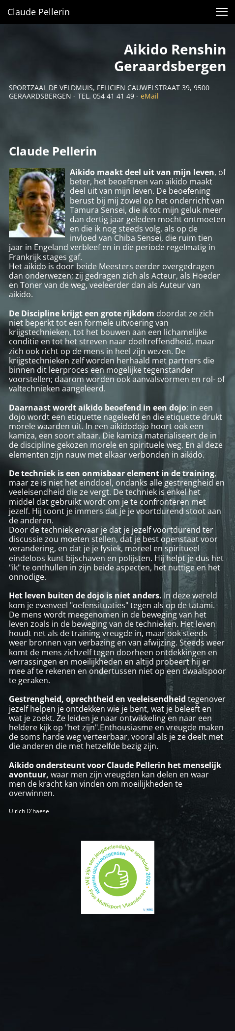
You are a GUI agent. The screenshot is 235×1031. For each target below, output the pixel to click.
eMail (150, 96)
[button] (221, 12)
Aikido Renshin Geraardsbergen (170, 57)
